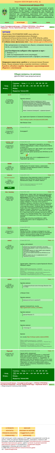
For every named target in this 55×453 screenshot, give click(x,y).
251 (46, 83)
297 (44, 86)
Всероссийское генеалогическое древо (22, 447)
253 (18, 86)
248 (37, 83)
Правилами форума (34, 444)
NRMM (10, 163)
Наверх (50, 94)
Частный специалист (9, 177)
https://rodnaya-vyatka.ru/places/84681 (38, 337)
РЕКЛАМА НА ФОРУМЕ (27, 430)
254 (21, 86)
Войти (34, 22)
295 (38, 86)
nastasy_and (9, 142)
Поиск (48, 22)
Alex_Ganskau (9, 192)
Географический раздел (12, 26)
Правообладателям (11, 449)
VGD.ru (7, 22)
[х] (40, 2)
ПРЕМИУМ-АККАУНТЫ (9, 433)
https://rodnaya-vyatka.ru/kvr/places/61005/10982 (34, 119)
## (53, 94)
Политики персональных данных (12, 443)
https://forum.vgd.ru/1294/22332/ (41, 42)
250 (43, 83)
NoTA (9, 95)
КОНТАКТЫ (9, 430)
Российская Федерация (8, 384)
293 (32, 86)
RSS (28, 446)
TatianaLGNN (24, 91)
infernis (9, 175)
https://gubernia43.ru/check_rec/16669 (31, 307)
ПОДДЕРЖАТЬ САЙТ (27, 433)
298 (47, 86)
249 (40, 83)
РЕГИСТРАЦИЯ (21, 22)
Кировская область (34, 28)
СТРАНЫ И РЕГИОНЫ (28, 26)
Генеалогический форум (8, 383)
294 (35, 86)
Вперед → (6, 88)
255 (24, 86)
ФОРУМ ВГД (27, 435)
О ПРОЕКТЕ (10, 428)
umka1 (10, 240)
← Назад (5, 86)
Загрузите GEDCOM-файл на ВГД (26, 2)
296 (41, 86)
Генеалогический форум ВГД (31, 5)
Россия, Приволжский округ (18, 28)
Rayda (9, 227)
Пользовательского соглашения (39, 441)
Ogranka (9, 127)
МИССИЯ (27, 428)
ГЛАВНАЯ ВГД (9, 435)
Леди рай (9, 351)
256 (27, 86)
